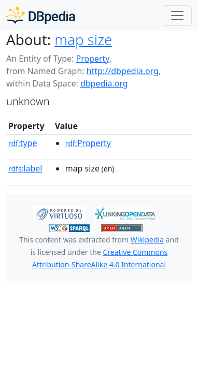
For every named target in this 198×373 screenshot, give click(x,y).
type (22, 143)
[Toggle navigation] (177, 15)
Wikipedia (147, 240)
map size (83, 39)
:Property (88, 143)
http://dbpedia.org (123, 71)
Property (92, 58)
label (25, 168)
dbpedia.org (104, 83)
